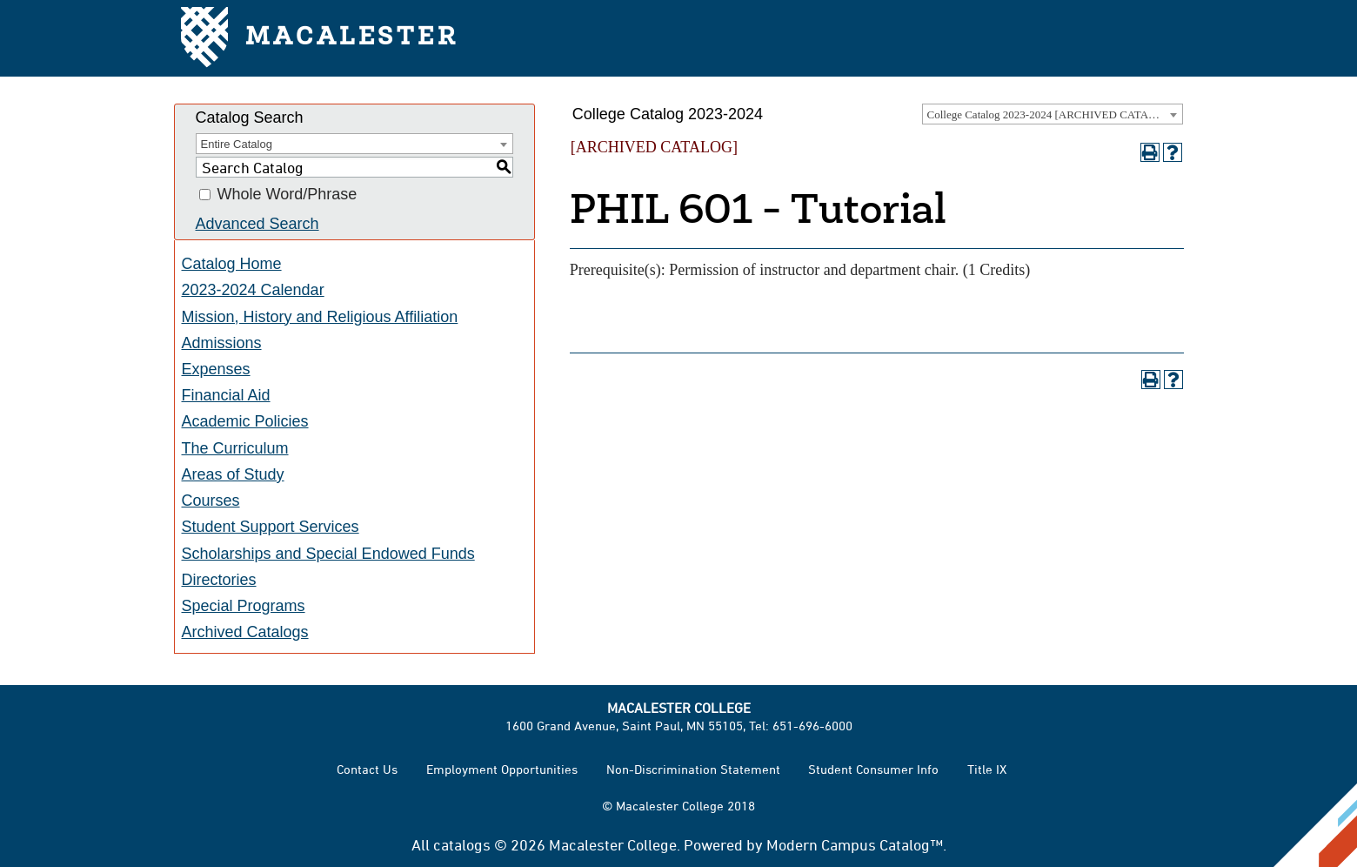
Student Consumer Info (873, 769)
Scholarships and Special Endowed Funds (328, 553)
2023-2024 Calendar (253, 290)
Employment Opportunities (502, 769)
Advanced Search (257, 223)
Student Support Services (270, 526)
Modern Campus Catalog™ (854, 844)
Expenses (216, 369)
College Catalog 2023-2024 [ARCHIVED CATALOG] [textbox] (1051, 114)
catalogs (462, 844)
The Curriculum (235, 448)
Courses (211, 500)
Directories (219, 579)
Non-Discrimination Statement (693, 769)
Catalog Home (232, 263)
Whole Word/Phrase (287, 195)
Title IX (986, 769)
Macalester (319, 38)
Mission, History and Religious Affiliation (320, 317)
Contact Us (367, 769)
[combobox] (1052, 114)
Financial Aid (226, 395)
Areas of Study (233, 474)
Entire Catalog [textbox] (236, 144)
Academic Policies (245, 421)
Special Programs (243, 606)
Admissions (222, 343)
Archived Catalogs (245, 632)
